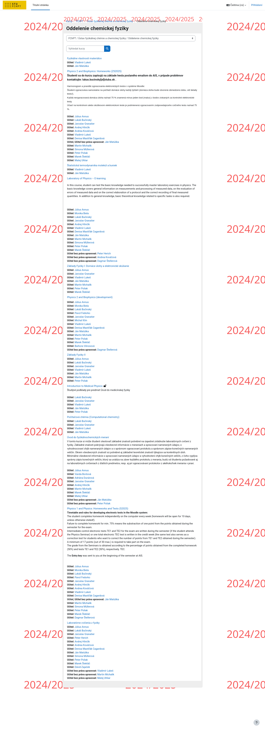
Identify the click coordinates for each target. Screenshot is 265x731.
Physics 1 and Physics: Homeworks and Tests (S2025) (97, 534)
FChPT (80, 21)
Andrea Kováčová (85, 133)
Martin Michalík (83, 148)
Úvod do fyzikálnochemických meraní (88, 452)
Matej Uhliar (82, 163)
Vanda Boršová (83, 498)
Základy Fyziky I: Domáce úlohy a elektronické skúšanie (98, 276)
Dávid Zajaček (83, 701)
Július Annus (82, 117)
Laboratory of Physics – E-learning (86, 181)
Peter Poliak (82, 155)
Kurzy (69, 21)
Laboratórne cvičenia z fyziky (83, 655)
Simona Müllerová (85, 152)
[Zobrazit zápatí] (257, 723)
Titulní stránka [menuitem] (40, 5)
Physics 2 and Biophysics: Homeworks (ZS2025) (94, 71)
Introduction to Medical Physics (85, 400)
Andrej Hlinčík (83, 129)
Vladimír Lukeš (83, 62)
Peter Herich (106, 263)
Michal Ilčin (81, 332)
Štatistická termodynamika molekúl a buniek (92, 168)
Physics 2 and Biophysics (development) (90, 308)
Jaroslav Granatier (85, 125)
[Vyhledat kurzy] (85, 49)
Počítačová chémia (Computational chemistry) (93, 431)
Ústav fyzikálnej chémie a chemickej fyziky (111, 21)
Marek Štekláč (83, 159)
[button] (236, 5)
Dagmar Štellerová (109, 271)
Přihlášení (256, 5)
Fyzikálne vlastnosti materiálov (84, 58)
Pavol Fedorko (83, 324)
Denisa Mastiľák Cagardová (90, 140)
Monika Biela (82, 221)
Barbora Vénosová (85, 359)
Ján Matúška (82, 66)
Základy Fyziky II (76, 367)
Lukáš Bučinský (83, 121)
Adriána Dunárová (85, 502)
